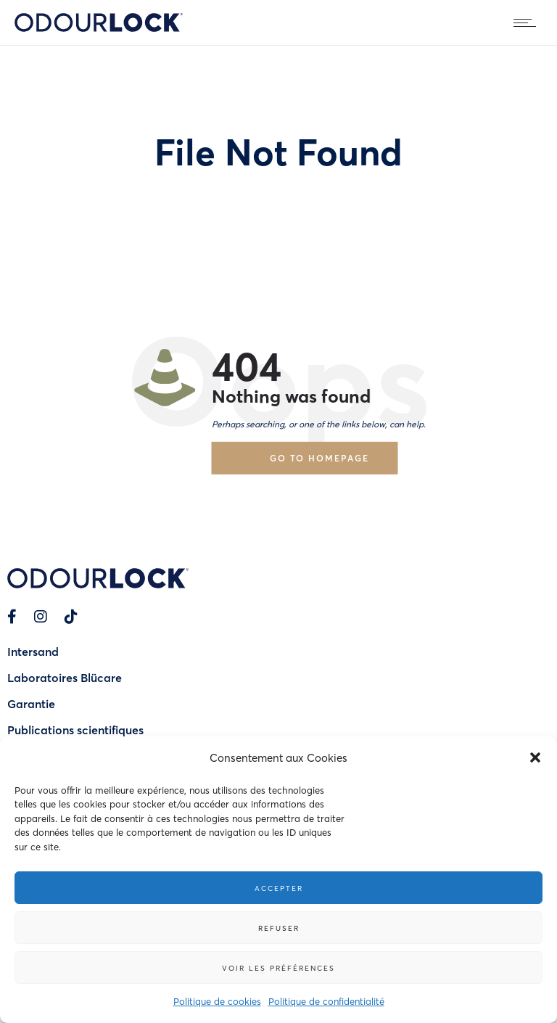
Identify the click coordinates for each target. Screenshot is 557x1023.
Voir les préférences (279, 968)
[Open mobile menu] (527, 22)
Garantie (31, 703)
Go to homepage (319, 457)
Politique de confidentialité (326, 1001)
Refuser (279, 928)
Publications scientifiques (75, 729)
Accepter (279, 888)
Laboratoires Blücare (64, 677)
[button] (535, 757)
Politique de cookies (217, 1001)
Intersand (33, 651)
